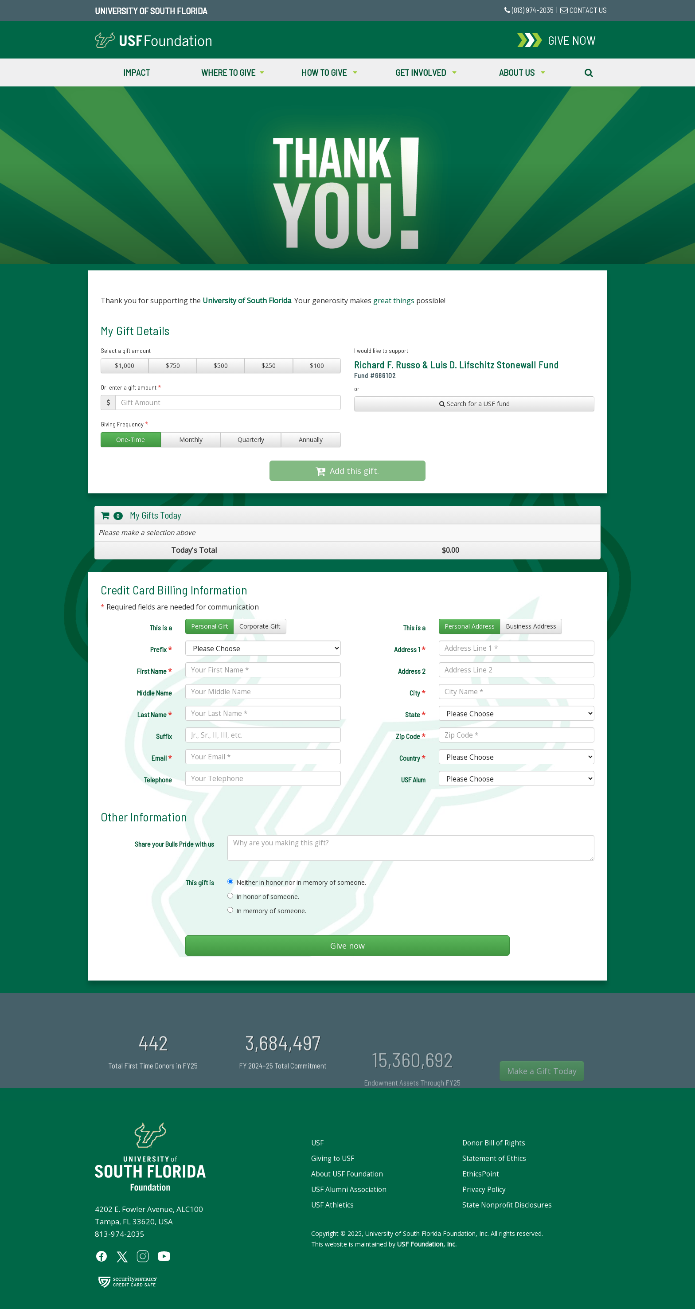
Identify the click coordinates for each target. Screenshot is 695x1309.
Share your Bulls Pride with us (174, 844)
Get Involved (426, 72)
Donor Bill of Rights (493, 1143)
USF (317, 1143)
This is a (161, 627)
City (418, 693)
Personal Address (470, 626)
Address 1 (410, 649)
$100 (317, 365)
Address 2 (412, 671)
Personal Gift (209, 626)
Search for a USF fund (474, 403)
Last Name (154, 714)
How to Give (329, 72)
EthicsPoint (480, 1174)
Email (162, 758)
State (415, 714)
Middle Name (154, 692)
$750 (173, 365)
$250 (269, 365)
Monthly (191, 439)
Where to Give (232, 72)
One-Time (130, 439)
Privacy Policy (484, 1189)
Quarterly (251, 439)
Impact (136, 72)
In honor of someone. (263, 896)
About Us (522, 72)
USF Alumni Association (349, 1189)
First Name (154, 671)
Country (412, 758)
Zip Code (411, 736)
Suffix (164, 736)
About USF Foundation (347, 1174)
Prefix (161, 649)
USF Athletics (332, 1205)
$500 (221, 365)
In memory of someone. (266, 911)
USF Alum (413, 779)
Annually (311, 439)
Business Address (531, 626)
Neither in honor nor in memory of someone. (296, 882)
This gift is (200, 882)
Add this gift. (347, 470)
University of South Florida (151, 10)
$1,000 (124, 365)
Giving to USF (332, 1158)
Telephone (158, 779)
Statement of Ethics (494, 1158)
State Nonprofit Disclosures (507, 1205)
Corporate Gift (260, 626)
